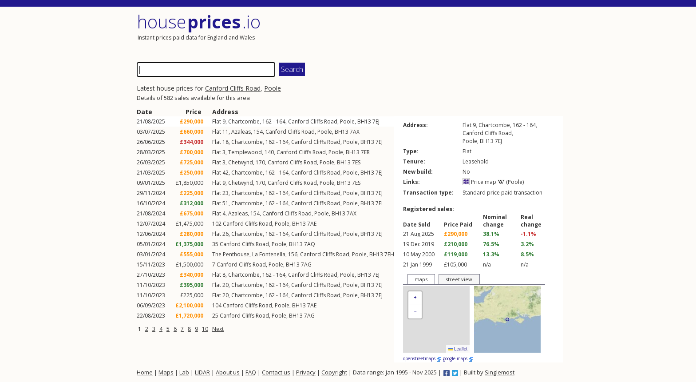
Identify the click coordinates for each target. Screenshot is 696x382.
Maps (166, 372)
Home (145, 372)
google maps (458, 358)
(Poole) (511, 182)
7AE (311, 223)
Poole (272, 88)
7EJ (376, 121)
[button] (415, 298)
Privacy (306, 372)
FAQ (250, 372)
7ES (356, 162)
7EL (380, 203)
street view (459, 279)
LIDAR (202, 372)
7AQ (309, 244)
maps (421, 279)
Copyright (334, 372)
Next (218, 329)
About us (228, 372)
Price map (479, 182)
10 (205, 329)
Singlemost (499, 372)
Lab (184, 372)
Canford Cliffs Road (233, 88)
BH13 (364, 121)
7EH (389, 254)
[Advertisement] (456, 33)
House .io (199, 21)
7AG (306, 264)
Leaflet (457, 348)
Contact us (276, 372)
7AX (355, 131)
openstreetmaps (422, 358)
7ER (365, 152)
